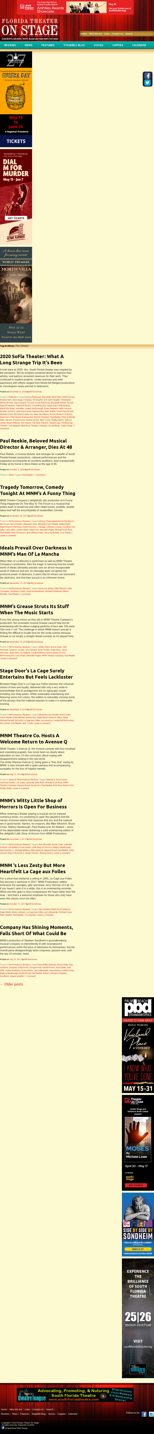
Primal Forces (19, 420)
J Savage (41, 527)
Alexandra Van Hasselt (48, 524)
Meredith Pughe (47, 530)
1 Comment (25, 594)
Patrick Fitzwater (41, 417)
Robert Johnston (50, 973)
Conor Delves (6, 717)
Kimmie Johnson (7, 411)
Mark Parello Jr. (7, 850)
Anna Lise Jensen (46, 588)
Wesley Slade (6, 788)
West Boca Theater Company (34, 426)
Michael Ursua (6, 414)
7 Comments (40, 475)
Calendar (139, 45)
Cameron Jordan (16, 650)
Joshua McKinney (13, 970)
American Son (68, 397)
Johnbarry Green (54, 527)
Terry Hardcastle (51, 533)
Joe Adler (20, 408)
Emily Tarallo (44, 650)
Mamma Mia (38, 411)
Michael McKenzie (53, 591)
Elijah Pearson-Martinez (11, 527)
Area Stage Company (22, 400)
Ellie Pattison (60, 588)
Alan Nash (46, 397)
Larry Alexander (51, 912)
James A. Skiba (55, 717)
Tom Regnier (14, 426)
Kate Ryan (39, 782)
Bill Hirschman (35, 392)
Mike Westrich (37, 850)
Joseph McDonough (34, 408)
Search (129, 33)
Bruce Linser (56, 647)
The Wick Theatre (40, 423)
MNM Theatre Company (53, 656)
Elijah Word (42, 717)
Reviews (10, 45)
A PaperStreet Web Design (15, 1428)
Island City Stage (7, 408)
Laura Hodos (55, 970)
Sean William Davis (34, 533)
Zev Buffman (54, 426)
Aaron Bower (16, 524)
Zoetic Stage (67, 426)
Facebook (144, 1414)
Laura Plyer (10, 530)
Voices (98, 45)
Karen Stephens (51, 408)
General (12, 780)
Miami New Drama (65, 411)
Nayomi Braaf (23, 785)
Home (84, 33)
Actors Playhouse (33, 397)
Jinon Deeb (61, 967)
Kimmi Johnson (19, 912)
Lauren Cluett (22, 530)
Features (48, 45)
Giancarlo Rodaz (23, 406)
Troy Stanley (65, 533)
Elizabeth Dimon (58, 403)
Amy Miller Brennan (47, 965)
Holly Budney (64, 406)
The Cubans (26, 423)
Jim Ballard (25, 653)
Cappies (117, 45)
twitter (151, 1414)
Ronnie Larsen (32, 420)
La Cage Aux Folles (31, 720)
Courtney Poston (7, 782)
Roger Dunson (32, 853)
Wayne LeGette (17, 976)
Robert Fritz (68, 785)
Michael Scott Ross (63, 530)
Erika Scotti (23, 967)
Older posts (11, 984)
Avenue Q (51, 780)
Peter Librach (6, 420)
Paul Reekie (55, 417)
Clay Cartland (20, 403)
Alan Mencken (44, 844)
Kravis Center (25, 847)
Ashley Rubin (64, 524)
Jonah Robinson (38, 653)
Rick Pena (57, 785)
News (28, 45)
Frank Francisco (30, 527)
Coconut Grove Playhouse (38, 403)
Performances (15, 521)
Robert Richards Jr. (16, 853)
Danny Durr (31, 717)
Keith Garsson (65, 408)
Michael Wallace (22, 850)
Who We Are (95, 33)
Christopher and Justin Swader (46, 400)
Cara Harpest (31, 650)
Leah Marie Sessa (23, 411)
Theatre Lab (54, 423)
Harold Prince (48, 967)
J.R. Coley (20, 782)
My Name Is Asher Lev (23, 414)
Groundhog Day (39, 406)
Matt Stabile (50, 411)
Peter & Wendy (68, 417)
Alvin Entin (56, 397)
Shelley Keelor (57, 420)
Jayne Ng (30, 782)
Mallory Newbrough (62, 847)
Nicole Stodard (56, 414)
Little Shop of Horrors (42, 847)
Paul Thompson (18, 533)
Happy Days (52, 406)
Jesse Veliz (14, 653)
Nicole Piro (36, 785)
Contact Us (117, 33)
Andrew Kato (6, 400)
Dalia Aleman (19, 717)
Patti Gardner (6, 915)
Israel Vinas (56, 650)
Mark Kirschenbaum (35, 591)
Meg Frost (34, 530)
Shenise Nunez (46, 853)
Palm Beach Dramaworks (21, 417)
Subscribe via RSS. (26, 1425)
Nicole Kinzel (25, 973)
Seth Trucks (45, 420)
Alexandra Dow (30, 524)
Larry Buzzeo (47, 720)
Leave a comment (8, 535)
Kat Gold (18, 720)
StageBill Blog (74, 45)
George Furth (35, 967)
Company (13, 967)
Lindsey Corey (68, 970)
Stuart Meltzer (13, 423)
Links (107, 33)
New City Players (41, 414)
